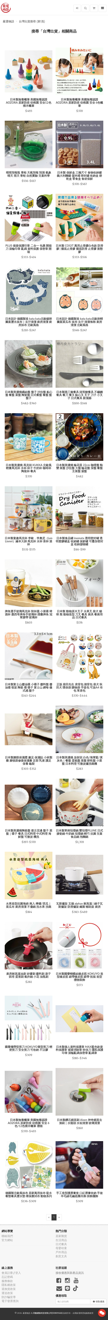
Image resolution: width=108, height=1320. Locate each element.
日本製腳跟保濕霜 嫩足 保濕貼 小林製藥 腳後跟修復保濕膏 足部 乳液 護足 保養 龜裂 (28, 760)
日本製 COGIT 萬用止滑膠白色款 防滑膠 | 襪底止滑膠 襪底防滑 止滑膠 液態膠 (79, 249)
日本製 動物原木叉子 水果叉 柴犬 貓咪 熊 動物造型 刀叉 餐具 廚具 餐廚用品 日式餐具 (79, 614)
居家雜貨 (61, 1236)
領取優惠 (98, 1301)
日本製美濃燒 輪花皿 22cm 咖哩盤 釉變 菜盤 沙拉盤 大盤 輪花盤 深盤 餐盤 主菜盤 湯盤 (79, 468)
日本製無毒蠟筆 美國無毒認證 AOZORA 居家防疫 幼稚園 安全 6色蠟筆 (79, 102)
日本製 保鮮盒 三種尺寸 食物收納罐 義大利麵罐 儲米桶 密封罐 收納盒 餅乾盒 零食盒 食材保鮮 (79, 175)
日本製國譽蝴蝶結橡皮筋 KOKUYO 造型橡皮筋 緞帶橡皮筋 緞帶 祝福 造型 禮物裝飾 (79, 977)
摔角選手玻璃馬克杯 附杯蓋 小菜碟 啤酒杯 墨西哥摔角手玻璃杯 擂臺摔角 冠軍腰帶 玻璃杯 (28, 614)
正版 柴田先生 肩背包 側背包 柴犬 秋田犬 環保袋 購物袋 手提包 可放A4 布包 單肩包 (79, 687)
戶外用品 (61, 1252)
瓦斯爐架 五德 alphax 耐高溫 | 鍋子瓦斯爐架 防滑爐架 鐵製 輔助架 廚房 (79, 905)
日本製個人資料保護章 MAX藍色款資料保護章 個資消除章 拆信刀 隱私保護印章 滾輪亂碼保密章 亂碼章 (79, 1050)
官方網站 (7, 1240)
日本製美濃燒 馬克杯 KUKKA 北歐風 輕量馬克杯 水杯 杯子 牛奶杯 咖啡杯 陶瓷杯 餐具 (28, 468)
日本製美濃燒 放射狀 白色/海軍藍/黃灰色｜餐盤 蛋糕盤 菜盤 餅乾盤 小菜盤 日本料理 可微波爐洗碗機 (79, 760)
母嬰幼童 (61, 1248)
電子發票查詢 (10, 1301)
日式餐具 (61, 1244)
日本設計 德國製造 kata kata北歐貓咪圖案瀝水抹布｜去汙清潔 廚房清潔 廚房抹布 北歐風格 (28, 322)
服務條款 (7, 1281)
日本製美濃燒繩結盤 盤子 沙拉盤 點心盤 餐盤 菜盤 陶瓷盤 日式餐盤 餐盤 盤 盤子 (28, 395)
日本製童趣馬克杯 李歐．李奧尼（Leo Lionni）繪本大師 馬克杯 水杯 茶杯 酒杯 (28, 541)
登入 (18, 1273)
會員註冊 (7, 1273)
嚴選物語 (8, 21)
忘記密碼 (7, 1277)
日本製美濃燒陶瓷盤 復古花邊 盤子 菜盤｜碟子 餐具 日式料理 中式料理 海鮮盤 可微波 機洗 (28, 833)
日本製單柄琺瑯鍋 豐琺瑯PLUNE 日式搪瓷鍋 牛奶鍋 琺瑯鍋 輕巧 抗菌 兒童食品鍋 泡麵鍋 (79, 833)
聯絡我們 (7, 1236)
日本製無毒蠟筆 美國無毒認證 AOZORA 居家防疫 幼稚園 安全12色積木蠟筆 (28, 102)
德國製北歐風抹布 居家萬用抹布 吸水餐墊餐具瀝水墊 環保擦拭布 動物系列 (28, 1194)
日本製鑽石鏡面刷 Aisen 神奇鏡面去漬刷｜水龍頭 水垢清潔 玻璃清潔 (79, 1121)
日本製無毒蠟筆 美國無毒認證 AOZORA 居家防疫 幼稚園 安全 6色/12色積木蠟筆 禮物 (28, 1123)
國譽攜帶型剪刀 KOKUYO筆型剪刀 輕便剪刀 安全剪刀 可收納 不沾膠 (28, 1048)
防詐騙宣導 (9, 1297)
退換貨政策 (9, 1289)
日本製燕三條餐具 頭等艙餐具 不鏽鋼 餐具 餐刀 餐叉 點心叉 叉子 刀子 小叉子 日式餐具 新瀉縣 (79, 395)
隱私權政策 (9, 1285)
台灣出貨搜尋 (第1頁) (32, 21)
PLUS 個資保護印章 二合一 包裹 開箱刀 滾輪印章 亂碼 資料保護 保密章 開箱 (28, 249)
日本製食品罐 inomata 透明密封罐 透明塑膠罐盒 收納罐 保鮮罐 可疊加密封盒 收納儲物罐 (79, 541)
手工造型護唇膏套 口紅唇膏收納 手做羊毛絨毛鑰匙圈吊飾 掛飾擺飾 (79, 1194)
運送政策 (7, 1293)
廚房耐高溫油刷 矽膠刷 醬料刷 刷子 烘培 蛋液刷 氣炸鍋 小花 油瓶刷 (28, 975)
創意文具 (61, 1256)
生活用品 (61, 1240)
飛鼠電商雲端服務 (82, 1313)
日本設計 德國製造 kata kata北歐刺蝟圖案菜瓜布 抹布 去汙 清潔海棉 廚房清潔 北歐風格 (79, 322)
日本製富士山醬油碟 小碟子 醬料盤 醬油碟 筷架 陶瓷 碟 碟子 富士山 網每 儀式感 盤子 (28, 687)
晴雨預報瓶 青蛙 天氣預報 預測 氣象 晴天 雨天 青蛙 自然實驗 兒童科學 (28, 174)
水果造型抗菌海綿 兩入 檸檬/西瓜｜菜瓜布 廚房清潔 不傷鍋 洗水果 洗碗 (28, 905)
